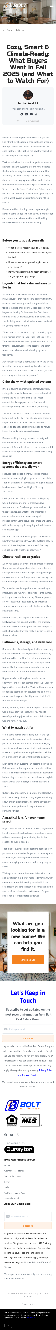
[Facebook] (5, 1135)
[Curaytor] (19, 1152)
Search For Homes (13, 1176)
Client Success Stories (14, 1170)
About (7, 1165)
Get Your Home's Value (15, 1192)
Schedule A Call (11, 1198)
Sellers (7, 1187)
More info (31, 1317)
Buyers (7, 1181)
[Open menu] (51, 5)
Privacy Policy (28, 1304)
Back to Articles (15, 30)
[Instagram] (18, 1135)
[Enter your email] (31, 1029)
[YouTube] (11, 1135)
